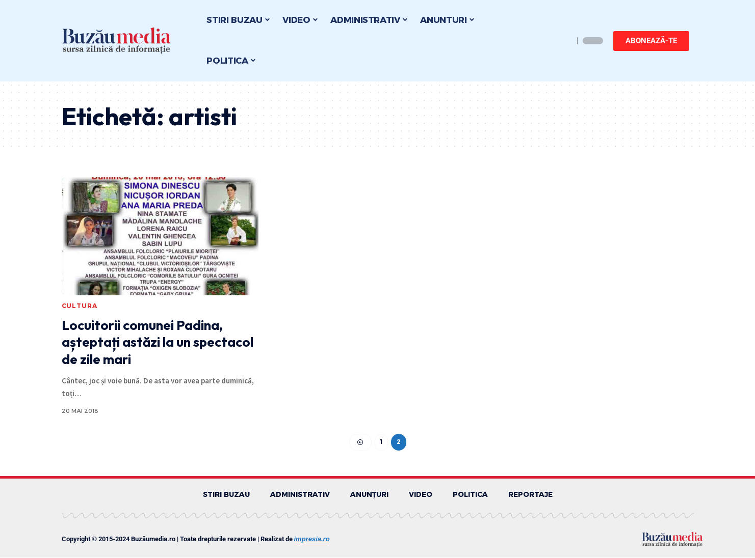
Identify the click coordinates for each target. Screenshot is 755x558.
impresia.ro (312, 539)
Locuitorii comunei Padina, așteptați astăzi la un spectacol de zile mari (157, 342)
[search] (563, 40)
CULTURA (79, 306)
